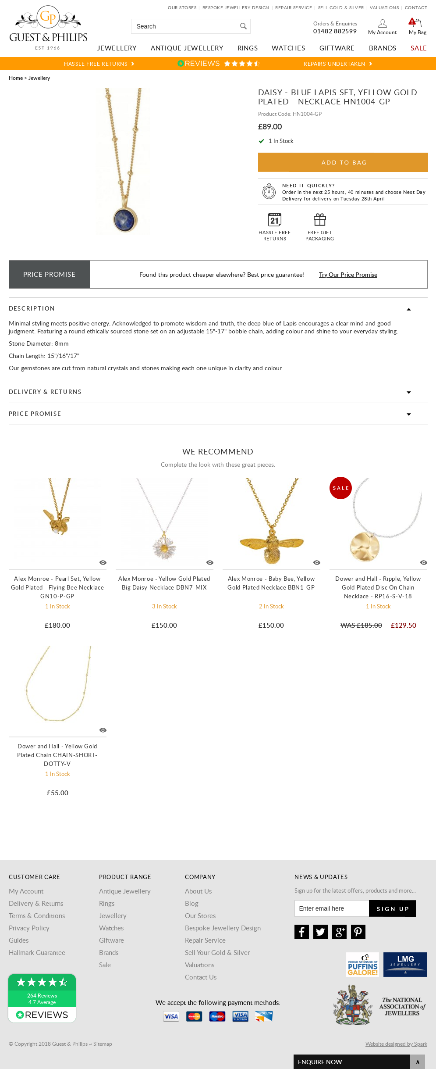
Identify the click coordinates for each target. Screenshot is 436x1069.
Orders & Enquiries (335, 23)
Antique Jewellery (187, 47)
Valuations (384, 7)
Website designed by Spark (396, 1043)
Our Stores (182, 7)
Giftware (337, 47)
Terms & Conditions (37, 915)
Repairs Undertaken (334, 63)
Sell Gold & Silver (341, 7)
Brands (383, 47)
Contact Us (200, 976)
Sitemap (102, 1043)
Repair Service (293, 7)
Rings (247, 47)
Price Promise (35, 414)
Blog (192, 903)
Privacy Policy (29, 927)
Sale (419, 47)
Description (32, 308)
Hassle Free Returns (96, 63)
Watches (288, 47)
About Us (198, 891)
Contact (416, 7)
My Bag (417, 32)
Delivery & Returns (45, 392)
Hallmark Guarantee (37, 952)
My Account (382, 32)
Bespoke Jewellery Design (235, 7)
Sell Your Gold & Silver (217, 952)
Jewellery (117, 47)
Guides (18, 940)
